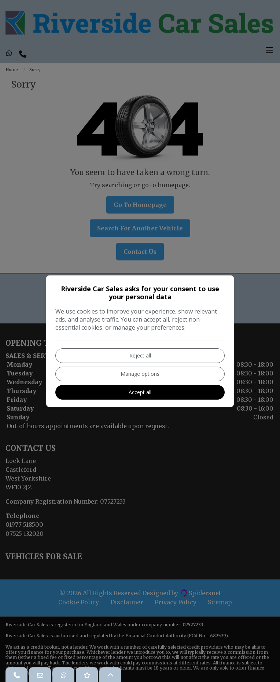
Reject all (140, 355)
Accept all (140, 392)
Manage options (140, 373)
